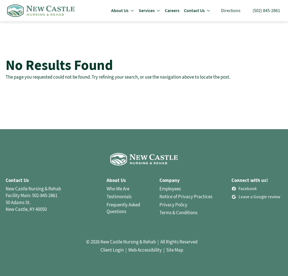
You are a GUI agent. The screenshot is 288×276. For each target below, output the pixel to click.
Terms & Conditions (178, 212)
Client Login (112, 250)
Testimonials (119, 196)
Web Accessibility (145, 250)
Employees (170, 189)
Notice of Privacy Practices (185, 196)
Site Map (174, 250)
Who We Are (118, 189)
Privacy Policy (173, 205)
